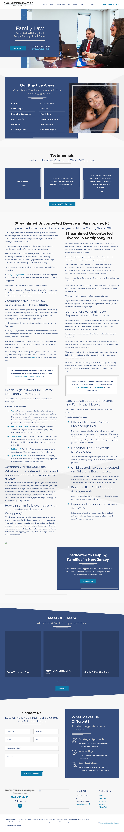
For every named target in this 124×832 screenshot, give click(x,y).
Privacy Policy (103, 807)
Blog (92, 4)
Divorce (13, 411)
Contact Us (84, 4)
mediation (33, 358)
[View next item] (66, 681)
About (52, 4)
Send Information (31, 774)
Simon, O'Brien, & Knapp (15, 275)
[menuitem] (44, 4)
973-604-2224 (111, 4)
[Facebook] (20, 806)
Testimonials (72, 4)
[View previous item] (57, 681)
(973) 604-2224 (36, 376)
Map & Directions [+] (83, 804)
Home (45, 4)
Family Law (61, 4)
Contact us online (20, 376)
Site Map (102, 804)
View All (62, 688)
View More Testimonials (62, 204)
